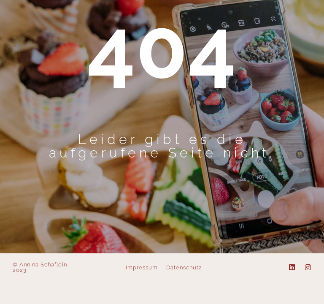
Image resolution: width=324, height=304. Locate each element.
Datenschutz (184, 267)
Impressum (142, 267)
